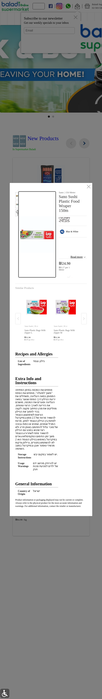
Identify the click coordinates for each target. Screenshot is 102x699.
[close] (89, 187)
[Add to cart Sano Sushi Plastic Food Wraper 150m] (65, 275)
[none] (36, 314)
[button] (16, 196)
